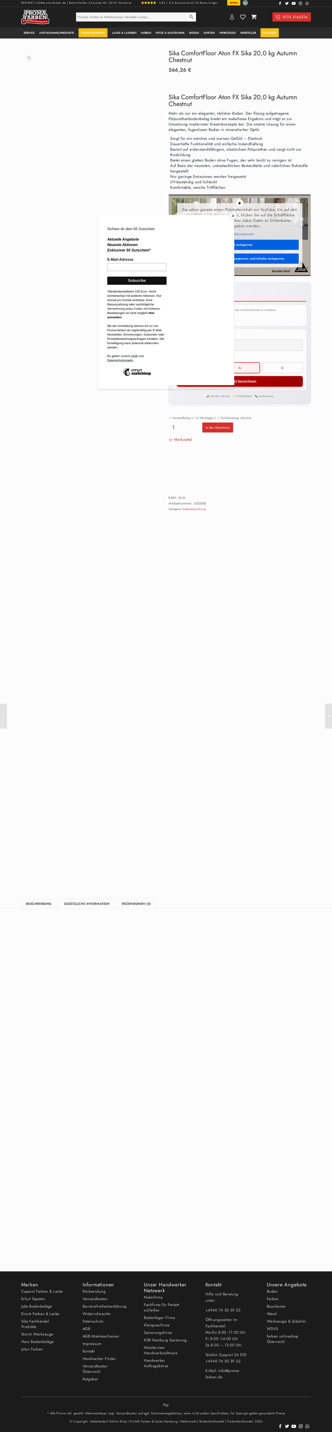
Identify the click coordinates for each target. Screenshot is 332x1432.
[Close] (233, 216)
